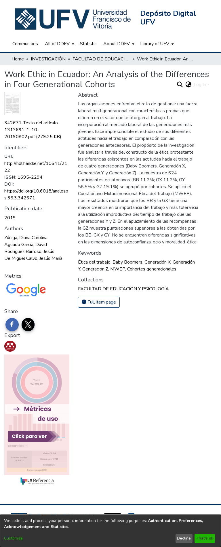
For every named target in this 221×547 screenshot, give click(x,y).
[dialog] (110, 531)
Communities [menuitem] (25, 44)
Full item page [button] (99, 302)
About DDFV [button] (116, 44)
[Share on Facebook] (12, 324)
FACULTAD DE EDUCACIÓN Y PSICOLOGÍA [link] (101, 59)
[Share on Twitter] (28, 324)
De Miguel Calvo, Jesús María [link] (33, 258)
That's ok (204, 538)
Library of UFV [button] (154, 44)
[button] (73, 19)
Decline (184, 538)
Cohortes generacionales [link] (151, 269)
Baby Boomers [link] (127, 262)
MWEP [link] (117, 269)
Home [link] (18, 59)
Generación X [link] (157, 262)
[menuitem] (59, 43)
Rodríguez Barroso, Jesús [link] (29, 251)
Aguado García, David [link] (25, 244)
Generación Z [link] (95, 269)
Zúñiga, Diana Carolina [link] (25, 238)
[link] (32, 130)
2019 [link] (10, 218)
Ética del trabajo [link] (94, 262)
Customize (13, 538)
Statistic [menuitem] (88, 44)
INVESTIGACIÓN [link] (48, 59)
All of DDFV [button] (57, 44)
